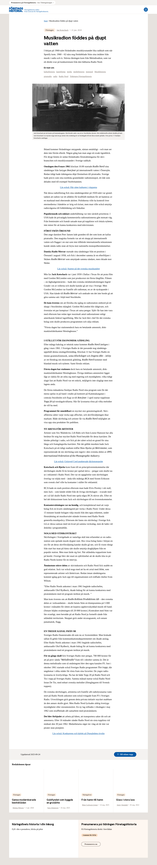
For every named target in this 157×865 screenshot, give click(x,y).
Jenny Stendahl (122, 805)
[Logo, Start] (29, 9)
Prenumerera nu (91, 844)
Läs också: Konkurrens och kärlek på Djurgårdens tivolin (78, 733)
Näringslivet (87, 795)
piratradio (48, 76)
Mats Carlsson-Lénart (90, 805)
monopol (89, 72)
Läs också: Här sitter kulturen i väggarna (78, 187)
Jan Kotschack (62, 30)
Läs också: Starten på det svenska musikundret (78, 268)
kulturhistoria (49, 72)
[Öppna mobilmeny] (146, 10)
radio (55, 76)
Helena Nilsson (18, 808)
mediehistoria (78, 72)
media (69, 72)
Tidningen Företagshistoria (81, 76)
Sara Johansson (52, 808)
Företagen (50, 30)
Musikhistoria (100, 72)
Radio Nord (63, 76)
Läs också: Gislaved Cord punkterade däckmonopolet (78, 461)
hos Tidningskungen (31, 2)
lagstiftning (60, 72)
